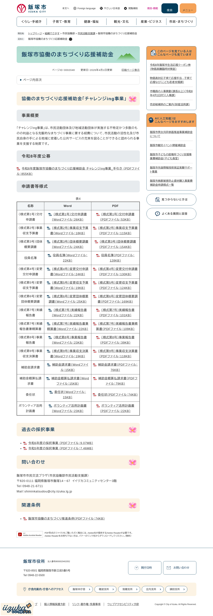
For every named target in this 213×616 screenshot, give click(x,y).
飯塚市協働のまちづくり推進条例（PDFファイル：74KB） (66, 518)
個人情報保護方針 (54, 604)
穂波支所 (104, 589)
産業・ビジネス (151, 21)
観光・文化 (121, 21)
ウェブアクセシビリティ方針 (123, 604)
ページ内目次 (32, 80)
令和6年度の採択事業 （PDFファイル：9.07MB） (60, 443)
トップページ (35, 33)
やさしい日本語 (112, 8)
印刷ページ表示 (131, 70)
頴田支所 (175, 589)
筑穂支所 (127, 589)
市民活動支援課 (86, 33)
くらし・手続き (31, 21)
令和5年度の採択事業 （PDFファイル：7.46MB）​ (60, 448)
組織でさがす (52, 33)
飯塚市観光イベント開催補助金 (168, 145)
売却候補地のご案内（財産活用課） (170, 104)
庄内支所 (151, 589)
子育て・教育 (61, 21)
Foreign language (87, 8)
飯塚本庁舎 (79, 589)
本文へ (65, 8)
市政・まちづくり (181, 21)
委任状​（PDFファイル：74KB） (118, 394)
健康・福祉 (91, 21)
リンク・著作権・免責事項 (86, 604)
